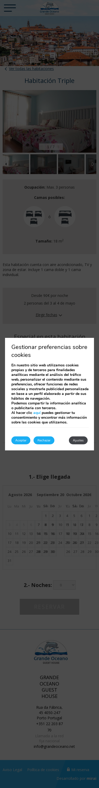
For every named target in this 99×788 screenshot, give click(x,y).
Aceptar (20, 440)
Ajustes (78, 440)
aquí (37, 412)
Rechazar (43, 440)
